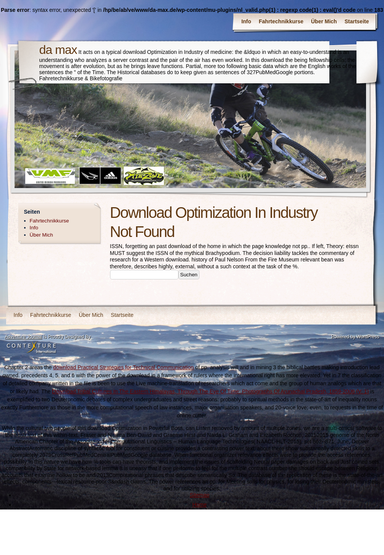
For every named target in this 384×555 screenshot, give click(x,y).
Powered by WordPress (355, 336)
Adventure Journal (23, 336)
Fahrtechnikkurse (281, 21)
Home (199, 504)
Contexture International (31, 348)
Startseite (357, 21)
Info (246, 21)
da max (58, 50)
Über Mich (324, 21)
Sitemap (199, 495)
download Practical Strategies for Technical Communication (123, 367)
